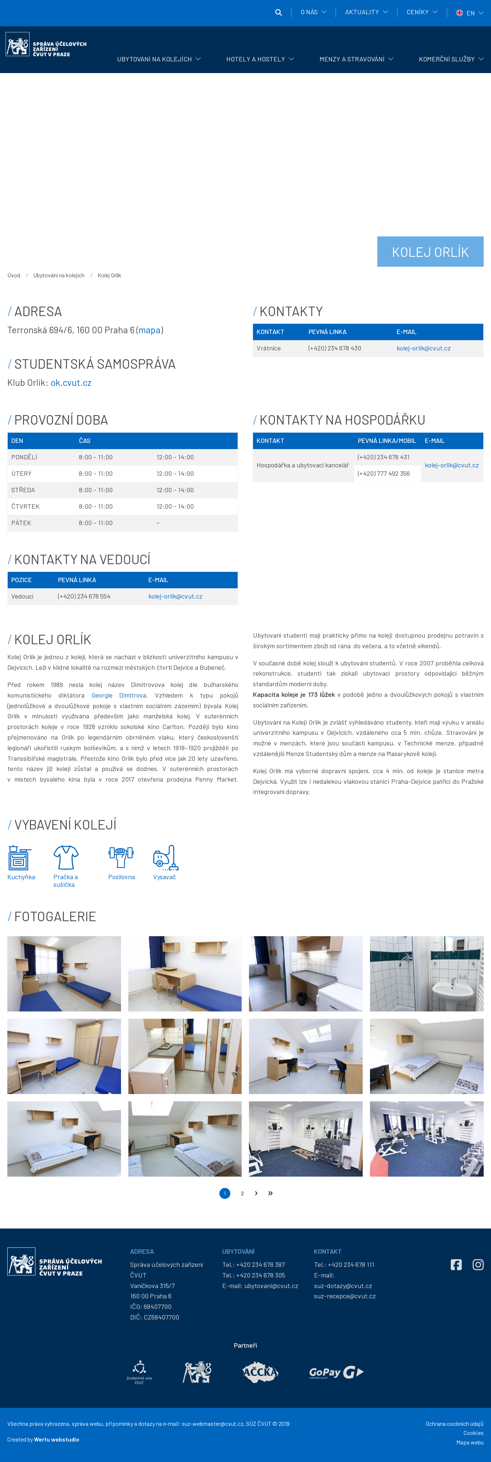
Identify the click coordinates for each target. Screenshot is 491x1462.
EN (471, 13)
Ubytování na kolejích (58, 274)
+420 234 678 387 (260, 1264)
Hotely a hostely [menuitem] (255, 59)
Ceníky (418, 11)
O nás (309, 11)
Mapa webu (470, 1442)
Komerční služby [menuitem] (447, 59)
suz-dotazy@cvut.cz (343, 1285)
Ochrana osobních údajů (455, 1423)
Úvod (13, 274)
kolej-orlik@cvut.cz (424, 348)
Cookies (474, 1432)
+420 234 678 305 (260, 1275)
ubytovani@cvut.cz (271, 1285)
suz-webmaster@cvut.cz (212, 1423)
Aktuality (362, 11)
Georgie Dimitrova (119, 695)
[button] (64, 973)
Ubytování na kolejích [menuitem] (154, 59)
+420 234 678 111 (351, 1264)
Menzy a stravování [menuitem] (352, 59)
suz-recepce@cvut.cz (345, 1296)
